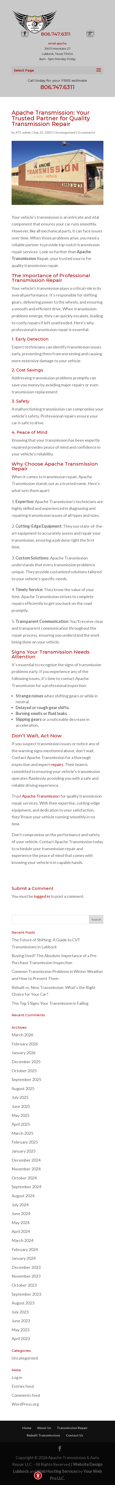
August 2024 (23, 1195)
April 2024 (21, 1231)
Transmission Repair (72, 1428)
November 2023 (26, 1276)
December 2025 (26, 1061)
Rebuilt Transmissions (43, 1435)
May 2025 (20, 1115)
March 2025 (22, 1133)
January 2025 (23, 1151)
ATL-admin (23, 132)
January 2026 (23, 1052)
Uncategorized (64, 132)
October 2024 (24, 1177)
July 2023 (20, 1311)
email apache (57, 43)
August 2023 (23, 1302)
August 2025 (23, 1088)
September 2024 (26, 1186)
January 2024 (23, 1258)
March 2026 (22, 1034)
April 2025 (21, 1124)
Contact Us (74, 1435)
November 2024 (26, 1168)
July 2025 (20, 1097)
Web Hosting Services (57, 1471)
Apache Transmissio (40, 796)
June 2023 (21, 1320)
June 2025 (21, 1106)
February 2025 (25, 1141)
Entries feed (23, 1386)
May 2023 (20, 1329)
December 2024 (26, 1160)
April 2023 (21, 1338)
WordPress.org (25, 1403)
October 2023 (24, 1285)
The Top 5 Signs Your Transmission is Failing (50, 1003)
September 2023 (26, 1294)
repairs (57, 764)
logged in (42, 896)
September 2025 (26, 1079)
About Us (44, 1428)
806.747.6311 (57, 87)
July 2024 (20, 1204)
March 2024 (22, 1240)
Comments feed (26, 1395)
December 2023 (26, 1267)
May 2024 (20, 1222)
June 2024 (21, 1213)
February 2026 (25, 1043)
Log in (17, 1377)
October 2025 (24, 1070)
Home (26, 1428)
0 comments (86, 132)
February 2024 (25, 1249)
